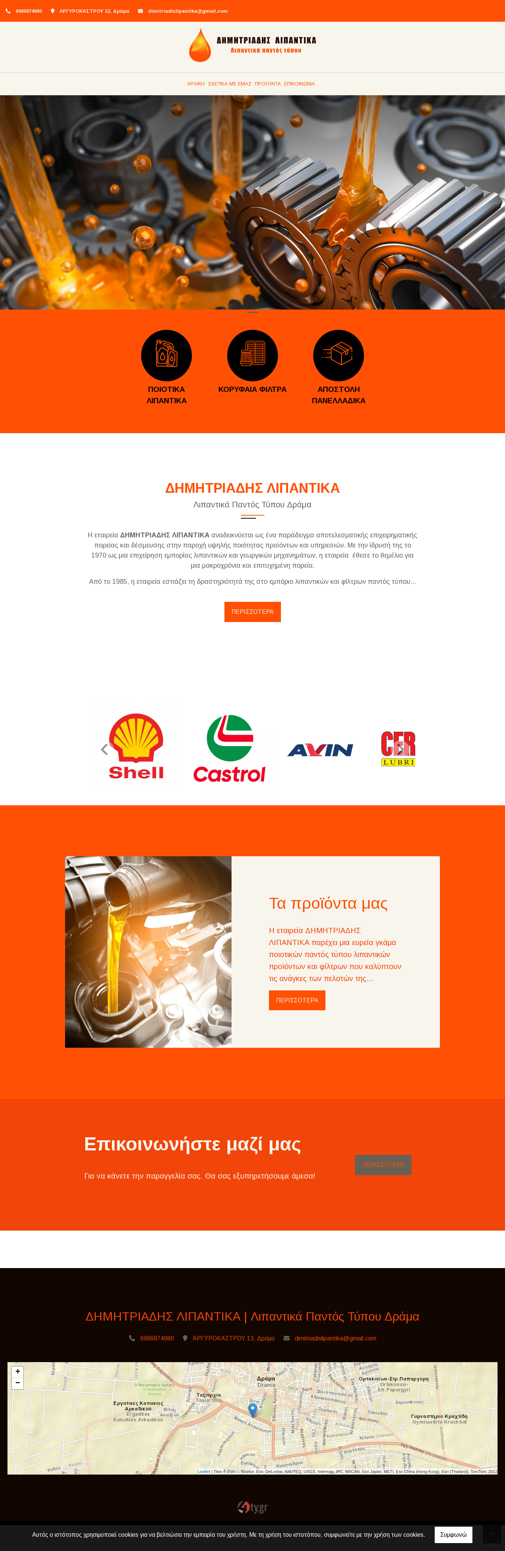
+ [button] (17, 1375)
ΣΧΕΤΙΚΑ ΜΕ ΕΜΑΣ (229, 84)
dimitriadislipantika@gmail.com (188, 11)
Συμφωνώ (453, 1535)
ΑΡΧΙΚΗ (196, 84)
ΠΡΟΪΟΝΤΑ (268, 84)
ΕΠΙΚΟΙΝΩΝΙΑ (299, 84)
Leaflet (204, 1474)
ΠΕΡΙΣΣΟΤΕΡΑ (253, 612)
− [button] (17, 1386)
